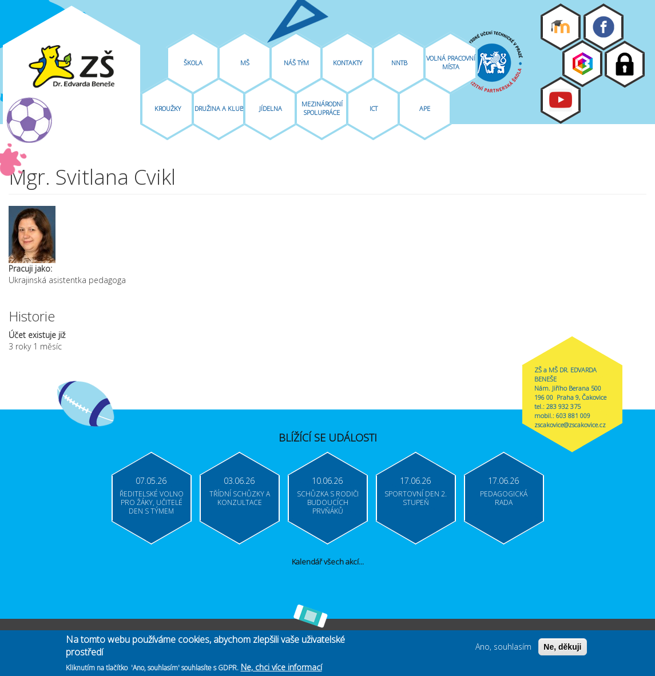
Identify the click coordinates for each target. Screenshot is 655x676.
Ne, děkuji (562, 649)
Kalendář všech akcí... (328, 561)
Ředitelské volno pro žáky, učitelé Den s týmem (152, 502)
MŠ (244, 62)
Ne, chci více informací (281, 669)
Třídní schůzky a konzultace (239, 498)
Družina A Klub (219, 108)
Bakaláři (582, 63)
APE (424, 108)
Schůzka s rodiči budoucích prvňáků (328, 502)
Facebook (603, 26)
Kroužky (167, 108)
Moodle (560, 26)
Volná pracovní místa (450, 62)
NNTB (399, 62)
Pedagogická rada (503, 498)
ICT (374, 108)
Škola (193, 62)
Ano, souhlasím (503, 648)
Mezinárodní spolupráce (322, 108)
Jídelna (270, 108)
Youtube (560, 100)
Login (624, 64)
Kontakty (347, 62)
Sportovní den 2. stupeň (415, 498)
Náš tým (296, 62)
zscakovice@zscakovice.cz (570, 424)
